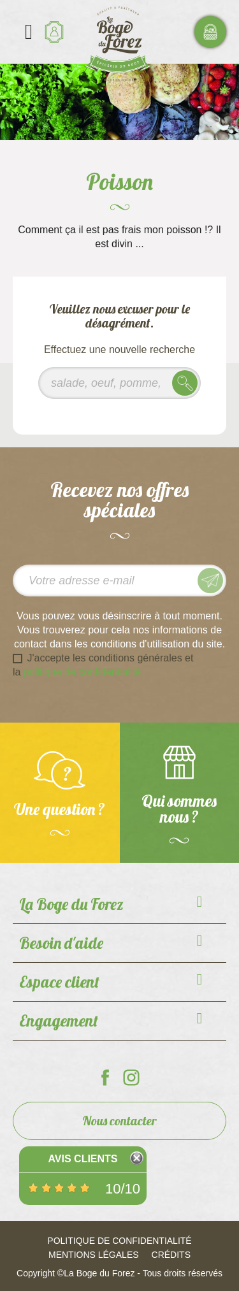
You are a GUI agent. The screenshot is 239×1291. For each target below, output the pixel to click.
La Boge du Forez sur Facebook (105, 1077)
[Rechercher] (119, 383)
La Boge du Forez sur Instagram (131, 1077)
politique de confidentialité (82, 672)
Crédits (171, 1255)
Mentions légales (93, 1255)
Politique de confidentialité (119, 1241)
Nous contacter (119, 1121)
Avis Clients (82, 1158)
